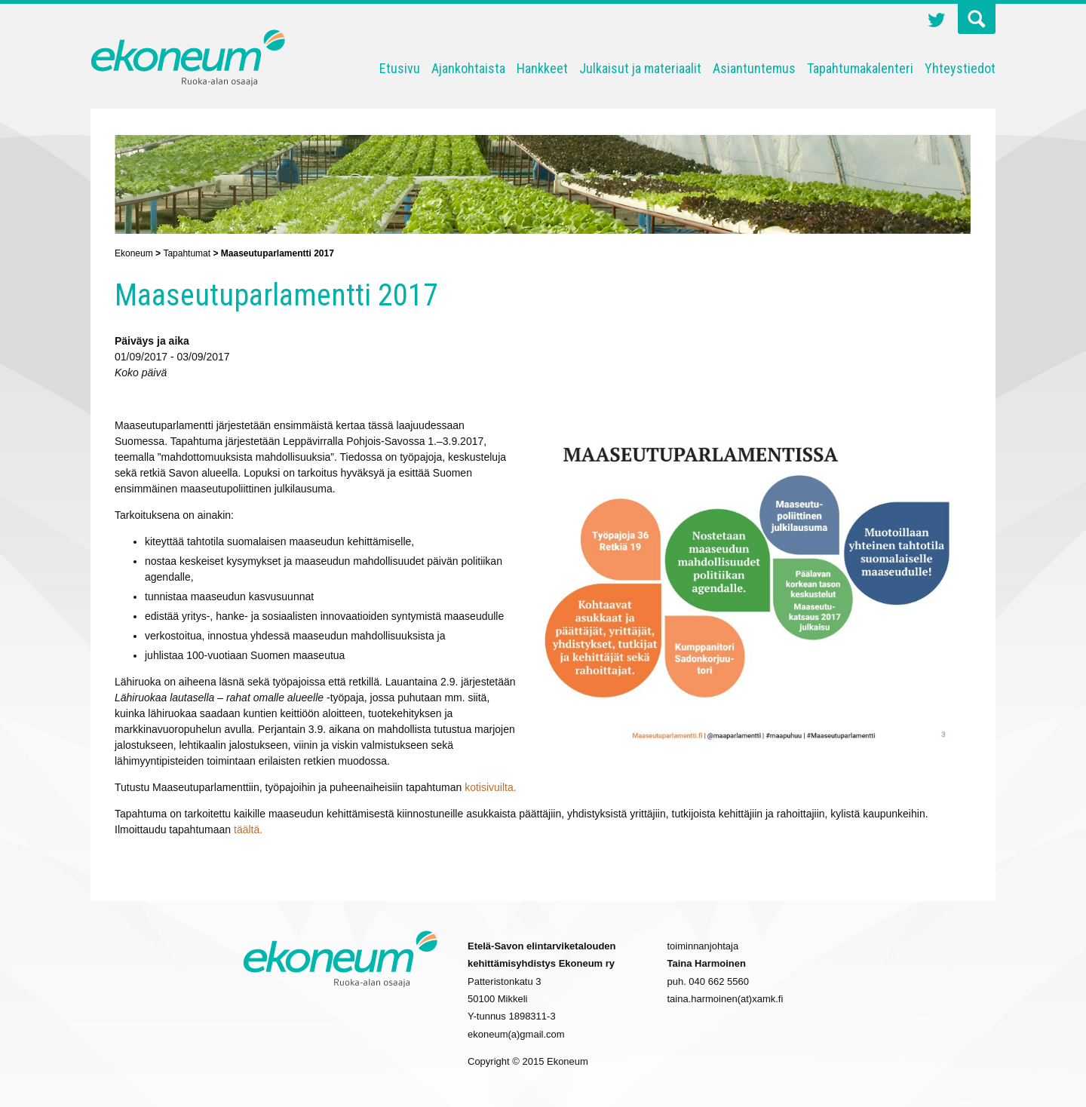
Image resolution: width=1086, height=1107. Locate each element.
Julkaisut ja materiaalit (640, 68)
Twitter (937, 22)
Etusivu (399, 68)
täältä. (248, 829)
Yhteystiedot (960, 68)
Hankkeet (542, 68)
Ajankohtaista (468, 68)
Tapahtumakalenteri (860, 68)
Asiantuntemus (754, 68)
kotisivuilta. (490, 787)
